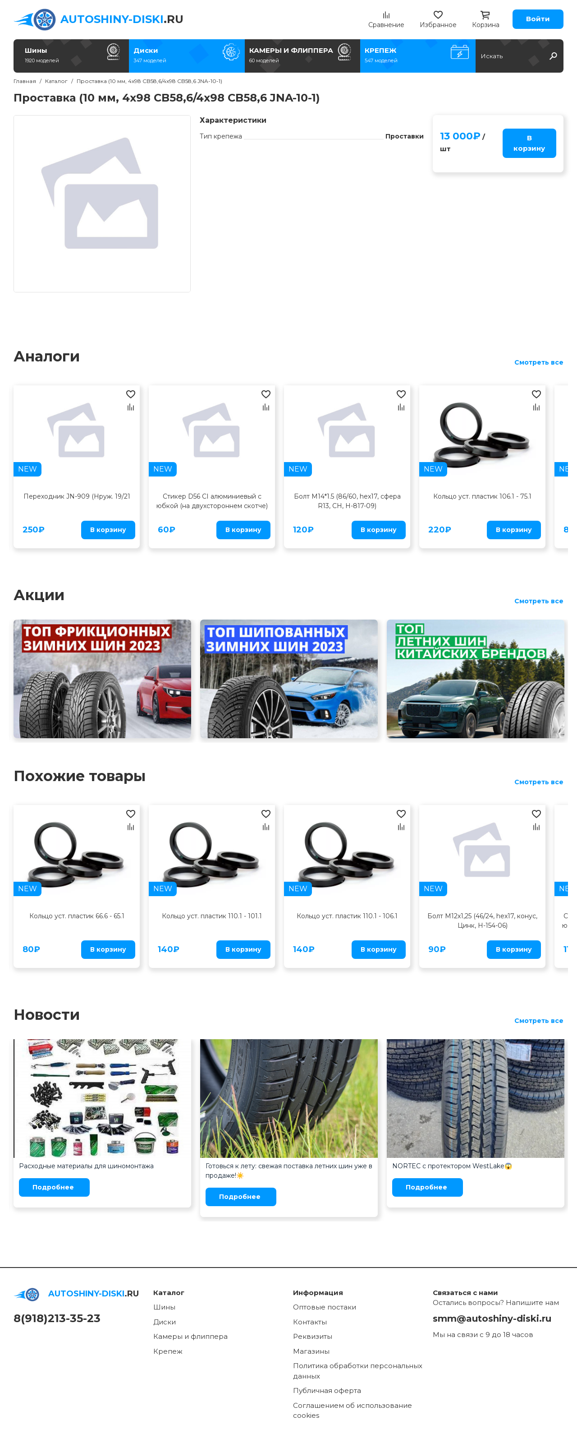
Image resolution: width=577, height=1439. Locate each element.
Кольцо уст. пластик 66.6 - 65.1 (76, 916)
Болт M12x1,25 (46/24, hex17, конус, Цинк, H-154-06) (482, 921)
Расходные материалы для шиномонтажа (86, 1166)
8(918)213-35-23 (57, 1318)
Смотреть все (538, 362)
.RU (121, 19)
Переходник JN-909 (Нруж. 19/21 (76, 496)
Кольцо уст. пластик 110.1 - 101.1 (212, 916)
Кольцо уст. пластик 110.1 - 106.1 (347, 916)
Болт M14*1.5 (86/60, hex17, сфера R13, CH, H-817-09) (347, 501)
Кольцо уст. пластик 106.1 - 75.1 (482, 496)
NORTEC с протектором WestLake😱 (452, 1166)
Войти (538, 18)
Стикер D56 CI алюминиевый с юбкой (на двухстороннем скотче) (212, 501)
